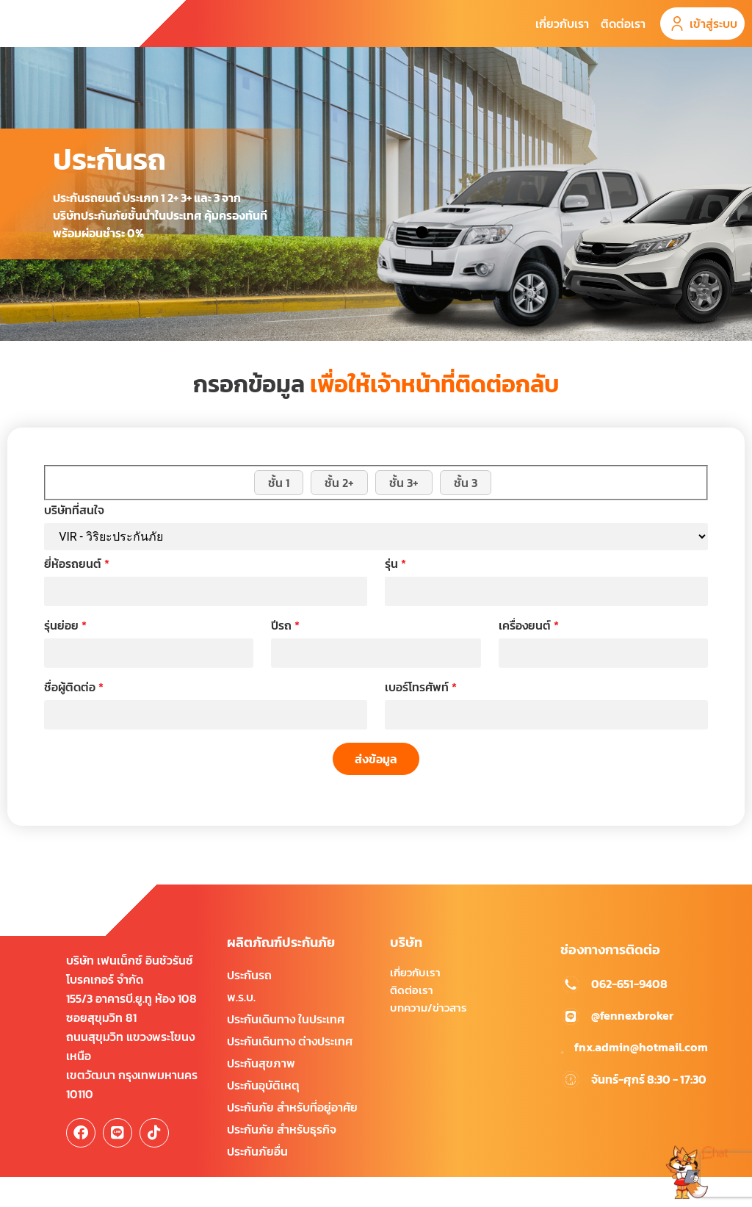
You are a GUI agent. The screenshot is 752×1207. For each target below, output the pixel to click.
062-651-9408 (629, 1014)
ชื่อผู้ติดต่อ (74, 717)
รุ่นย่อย (65, 656)
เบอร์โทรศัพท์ (421, 717)
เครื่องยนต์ (529, 656)
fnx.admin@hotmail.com (641, 1077)
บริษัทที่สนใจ (74, 540)
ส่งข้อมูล (376, 788)
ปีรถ (285, 656)
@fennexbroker (632, 1045)
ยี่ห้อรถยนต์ (76, 594)
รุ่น (395, 594)
